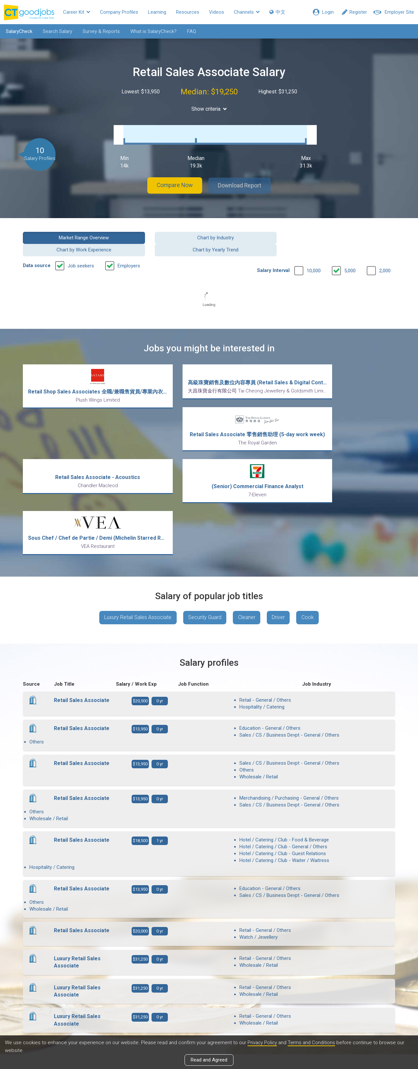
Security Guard (204, 505)
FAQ (190, 31)
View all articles (209, 998)
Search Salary (56, 31)
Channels (247, 12)
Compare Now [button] (173, 179)
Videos (216, 12)
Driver (278, 505)
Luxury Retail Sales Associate (136, 505)
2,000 (385, 252)
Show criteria (209, 109)
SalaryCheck (18, 31)
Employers (129, 247)
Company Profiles (119, 12)
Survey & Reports (100, 31)
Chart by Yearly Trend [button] (352, 231)
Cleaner (246, 505)
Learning (157, 12)
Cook (308, 505)
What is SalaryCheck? (152, 31)
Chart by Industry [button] (161, 231)
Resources (187, 12)
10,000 (314, 252)
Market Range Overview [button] (66, 231)
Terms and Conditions (312, 1042)
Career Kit (76, 12)
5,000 (350, 252)
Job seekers (81, 247)
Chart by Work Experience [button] (256, 231)
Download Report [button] (242, 179)
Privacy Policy (263, 1042)
